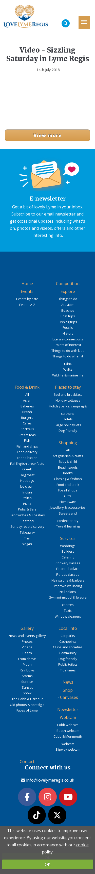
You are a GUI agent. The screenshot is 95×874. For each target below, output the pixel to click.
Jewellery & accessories (68, 507)
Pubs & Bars (27, 509)
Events (27, 291)
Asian (27, 400)
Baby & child (68, 461)
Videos (27, 647)
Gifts (67, 496)
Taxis (68, 610)
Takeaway (27, 532)
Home (27, 283)
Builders (68, 551)
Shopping (68, 443)
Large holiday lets (68, 425)
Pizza (27, 503)
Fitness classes (67, 574)
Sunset (27, 687)
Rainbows (27, 670)
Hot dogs (27, 480)
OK (47, 864)
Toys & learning (68, 526)
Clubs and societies (68, 647)
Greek (27, 469)
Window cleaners (68, 616)
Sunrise (27, 681)
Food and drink (67, 484)
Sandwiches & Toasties (27, 515)
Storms (27, 675)
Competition (68, 283)
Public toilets (68, 664)
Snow (27, 693)
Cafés (27, 423)
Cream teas (27, 435)
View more (47, 135)
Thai (27, 538)
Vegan (27, 543)
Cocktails (27, 429)
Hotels (68, 419)
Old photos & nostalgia (27, 704)
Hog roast (27, 475)
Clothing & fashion (68, 478)
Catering (68, 557)
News (68, 682)
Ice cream (27, 486)
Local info (68, 628)
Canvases (69, 697)
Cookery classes (67, 563)
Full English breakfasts (27, 463)
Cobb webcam (68, 724)
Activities (67, 304)
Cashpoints (68, 641)
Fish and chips (27, 446)
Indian (27, 492)
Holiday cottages (67, 400)
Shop (68, 690)
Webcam (68, 717)
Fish (27, 440)
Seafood (27, 521)
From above (27, 658)
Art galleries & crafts (68, 456)
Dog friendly (68, 430)
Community (67, 653)
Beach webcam (67, 730)
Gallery (27, 628)
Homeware (68, 501)
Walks (67, 369)
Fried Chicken (27, 457)
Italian (27, 498)
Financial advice (68, 568)
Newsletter (67, 709)
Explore (68, 291)
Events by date (27, 298)
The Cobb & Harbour (27, 699)
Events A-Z (27, 304)
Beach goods (68, 467)
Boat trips (68, 316)
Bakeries (27, 406)
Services (67, 538)
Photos (27, 641)
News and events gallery (27, 635)
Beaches (67, 310)
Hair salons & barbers (67, 580)
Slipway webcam (67, 749)
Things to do (68, 298)
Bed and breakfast (68, 394)
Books (68, 473)
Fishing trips (68, 322)
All (27, 394)
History (68, 333)
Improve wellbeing (68, 586)
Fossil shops (67, 490)
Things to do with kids (67, 350)
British (27, 411)
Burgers (27, 417)
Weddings (67, 545)
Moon (27, 664)
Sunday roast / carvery (27, 526)
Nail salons (68, 591)
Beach (27, 653)
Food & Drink (27, 387)
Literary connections (67, 339)
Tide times (68, 670)
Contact (27, 761)
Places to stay (68, 387)
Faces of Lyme (27, 710)
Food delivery (27, 452)
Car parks (68, 635)
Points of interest (68, 344)
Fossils (68, 327)
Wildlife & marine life (68, 375)
